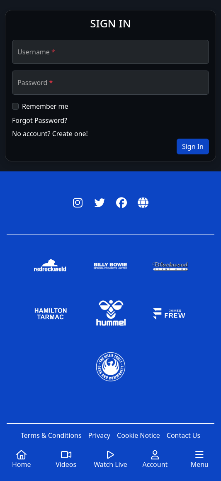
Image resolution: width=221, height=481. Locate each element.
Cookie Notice (138, 435)
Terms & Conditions (51, 435)
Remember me (45, 106)
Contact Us (183, 435)
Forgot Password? (39, 120)
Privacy (99, 435)
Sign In (193, 146)
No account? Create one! (50, 133)
